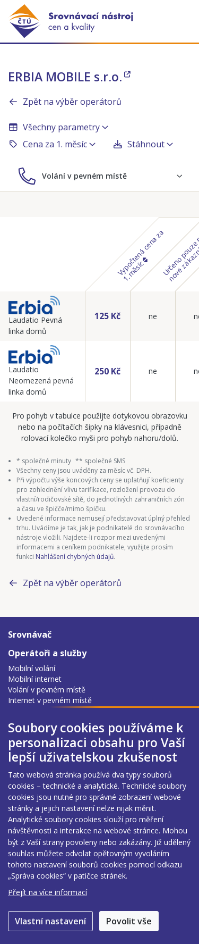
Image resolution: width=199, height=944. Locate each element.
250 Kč (107, 371)
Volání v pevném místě (46, 689)
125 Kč (107, 316)
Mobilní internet (35, 679)
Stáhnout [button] (143, 144)
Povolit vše (129, 921)
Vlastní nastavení (50, 921)
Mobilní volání (31, 668)
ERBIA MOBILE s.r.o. (69, 76)
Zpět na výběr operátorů (65, 101)
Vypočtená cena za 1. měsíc (141, 255)
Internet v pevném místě (50, 700)
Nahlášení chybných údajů (75, 556)
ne (153, 316)
